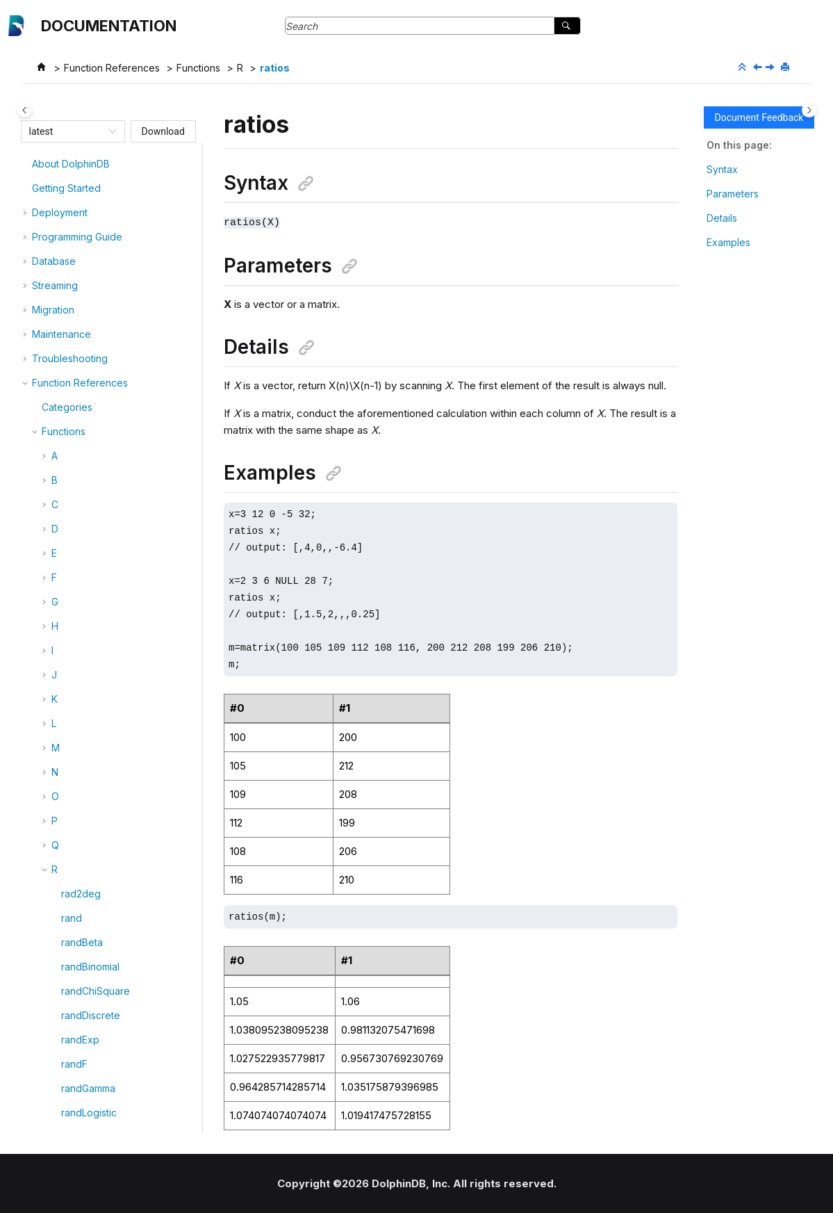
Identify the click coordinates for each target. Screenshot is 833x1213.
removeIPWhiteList (103, 1050)
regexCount (88, 714)
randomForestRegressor (116, 164)
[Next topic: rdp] (771, 68)
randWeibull (88, 262)
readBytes (84, 408)
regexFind (84, 738)
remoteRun (86, 860)
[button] (55, 164)
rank (71, 286)
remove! (80, 933)
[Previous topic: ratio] (759, 68)
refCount (81, 690)
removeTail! (87, 1099)
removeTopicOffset (105, 1123)
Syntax (722, 169)
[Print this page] (786, 67)
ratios (275, 68)
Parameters (733, 194)
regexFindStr (91, 763)
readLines (83, 481)
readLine (81, 432)
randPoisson (89, 189)
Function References (112, 68)
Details (722, 218)
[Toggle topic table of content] (809, 110)
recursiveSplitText (103, 641)
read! (73, 383)
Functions (198, 68)
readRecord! (90, 529)
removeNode (91, 1074)
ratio (71, 310)
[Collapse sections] (743, 67)
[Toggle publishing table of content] (24, 110)
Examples (728, 242)
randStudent (89, 213)
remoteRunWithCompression (126, 909)
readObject (87, 505)
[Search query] (433, 26)
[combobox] (66, 131)
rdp (69, 359)
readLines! (84, 456)
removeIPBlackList (103, 1026)
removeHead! (92, 1001)
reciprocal (84, 665)
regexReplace (94, 787)
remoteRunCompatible (112, 884)
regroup (80, 836)
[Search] (567, 26)
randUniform (89, 237)
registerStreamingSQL (111, 811)
